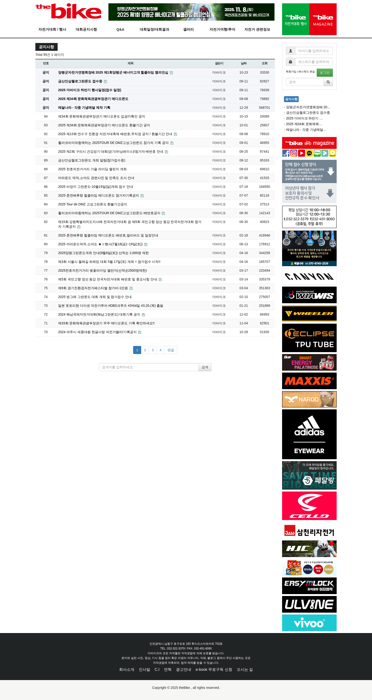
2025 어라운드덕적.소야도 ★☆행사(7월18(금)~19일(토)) (101, 244)
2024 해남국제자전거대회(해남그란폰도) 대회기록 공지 (99, 314)
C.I (157, 669)
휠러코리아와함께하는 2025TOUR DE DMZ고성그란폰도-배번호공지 (109, 213)
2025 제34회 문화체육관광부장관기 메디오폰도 (93, 99)
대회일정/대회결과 (154, 29)
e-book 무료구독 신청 (214, 669)
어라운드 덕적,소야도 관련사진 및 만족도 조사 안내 (96, 178)
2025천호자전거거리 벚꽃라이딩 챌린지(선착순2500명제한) (102, 270)
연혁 (168, 669)
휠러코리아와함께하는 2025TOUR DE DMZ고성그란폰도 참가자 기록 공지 (114, 143)
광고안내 (183, 669)
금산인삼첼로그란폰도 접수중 (80, 81)
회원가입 (291, 71)
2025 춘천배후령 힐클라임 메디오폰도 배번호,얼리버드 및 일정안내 (108, 235)
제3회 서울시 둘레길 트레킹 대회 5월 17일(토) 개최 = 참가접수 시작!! (109, 262)
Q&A (120, 29)
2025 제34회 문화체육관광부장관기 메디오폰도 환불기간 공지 (104, 125)
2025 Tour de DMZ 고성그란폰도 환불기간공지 (92, 204)
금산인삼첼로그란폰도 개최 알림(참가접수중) (91, 160)
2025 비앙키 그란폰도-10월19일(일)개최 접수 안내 (95, 187)
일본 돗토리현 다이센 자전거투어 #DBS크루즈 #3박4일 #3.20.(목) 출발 (110, 305)
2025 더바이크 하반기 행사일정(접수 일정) (89, 90)
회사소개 (126, 669)
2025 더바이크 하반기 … (304, 118)
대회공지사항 (86, 29)
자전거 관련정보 (257, 29)
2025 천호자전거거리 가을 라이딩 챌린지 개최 (92, 169)
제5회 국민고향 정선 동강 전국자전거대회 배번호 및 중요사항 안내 (108, 279)
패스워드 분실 (306, 71)
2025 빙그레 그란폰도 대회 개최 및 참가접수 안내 (95, 297)
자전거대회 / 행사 (52, 29)
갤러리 (188, 29)
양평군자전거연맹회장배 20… (308, 107)
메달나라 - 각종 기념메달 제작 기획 (84, 107)
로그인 (325, 73)
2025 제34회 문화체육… (304, 124)
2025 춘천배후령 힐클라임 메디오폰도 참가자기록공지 (99, 195)
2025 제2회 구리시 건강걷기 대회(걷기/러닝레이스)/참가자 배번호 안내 (111, 151)
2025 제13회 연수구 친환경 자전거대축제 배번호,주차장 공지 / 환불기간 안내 (115, 134)
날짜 (243, 63)
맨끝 (170, 350)
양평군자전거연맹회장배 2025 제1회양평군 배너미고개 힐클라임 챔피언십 (113, 72)
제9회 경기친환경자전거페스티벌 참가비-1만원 (93, 288)
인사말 (144, 669)
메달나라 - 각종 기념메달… (306, 130)
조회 (264, 63)
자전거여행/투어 (222, 29)
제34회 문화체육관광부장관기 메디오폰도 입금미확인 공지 (101, 116)
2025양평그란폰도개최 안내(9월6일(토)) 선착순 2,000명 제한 (103, 253)
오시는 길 (245, 669)
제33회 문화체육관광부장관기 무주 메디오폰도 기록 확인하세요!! (106, 323)
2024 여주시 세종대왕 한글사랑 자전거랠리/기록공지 (97, 332)
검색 (205, 367)
